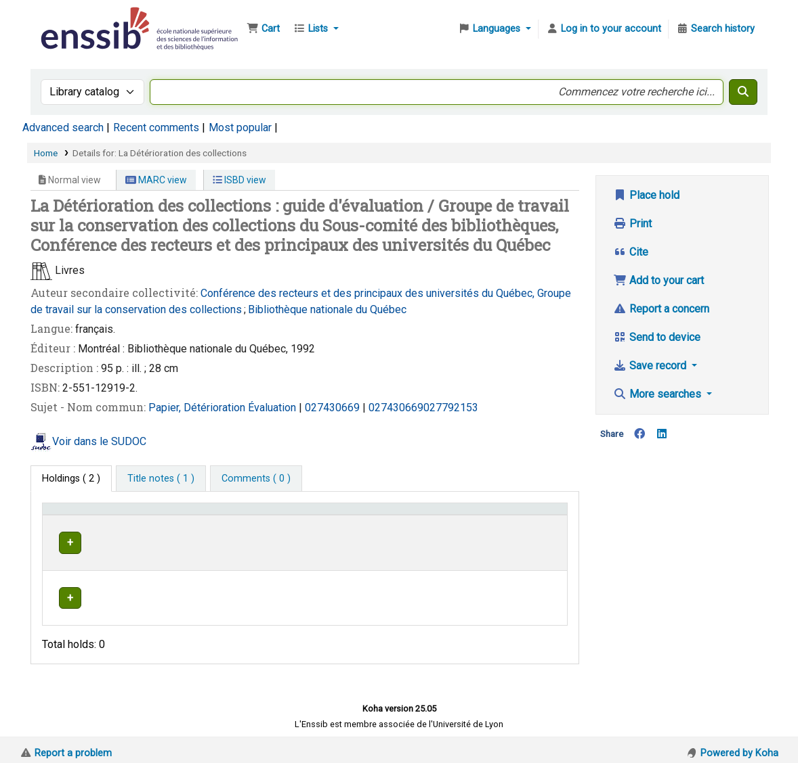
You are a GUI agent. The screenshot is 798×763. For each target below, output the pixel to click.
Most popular (240, 127)
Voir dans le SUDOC (99, 441)
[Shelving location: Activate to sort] (292, 515)
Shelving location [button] (278, 515)
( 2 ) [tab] (71, 478)
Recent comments (156, 127)
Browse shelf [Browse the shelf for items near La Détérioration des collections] (450, 541)
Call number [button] (382, 515)
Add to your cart (658, 280)
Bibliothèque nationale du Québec (327, 309)
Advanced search (63, 127)
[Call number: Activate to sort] (427, 515)
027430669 (332, 407)
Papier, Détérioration (198, 407)
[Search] (743, 92)
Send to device (656, 337)
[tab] (161, 478)
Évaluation (273, 407)
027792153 (450, 407)
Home (46, 152)
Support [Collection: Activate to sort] (189, 515)
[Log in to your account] (604, 29)
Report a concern (661, 308)
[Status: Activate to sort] (536, 515)
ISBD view (239, 180)
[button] (263, 29)
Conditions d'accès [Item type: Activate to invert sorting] (89, 515)
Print (632, 223)
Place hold (646, 195)
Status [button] (525, 515)
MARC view (156, 180)
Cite (630, 252)
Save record (651, 365)
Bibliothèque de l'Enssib (72, 18)
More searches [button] (658, 394)
